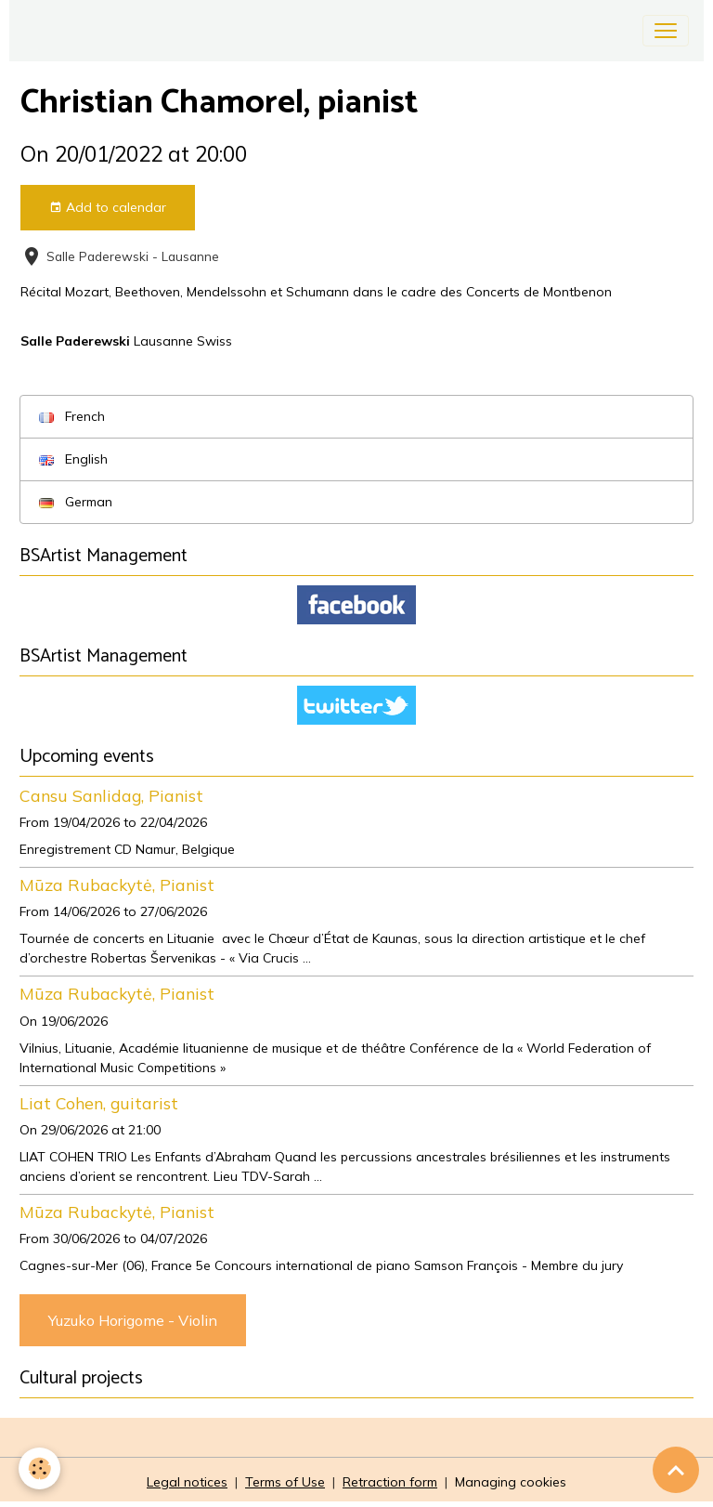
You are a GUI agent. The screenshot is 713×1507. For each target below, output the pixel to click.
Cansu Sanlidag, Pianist (111, 795)
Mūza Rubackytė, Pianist (116, 884)
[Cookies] (39, 1468)
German (75, 501)
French (72, 416)
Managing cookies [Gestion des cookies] (510, 1482)
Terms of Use (285, 1482)
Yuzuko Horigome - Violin (132, 1320)
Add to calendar (107, 207)
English (73, 459)
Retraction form (390, 1482)
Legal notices (187, 1482)
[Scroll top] (676, 1470)
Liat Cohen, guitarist (98, 1103)
